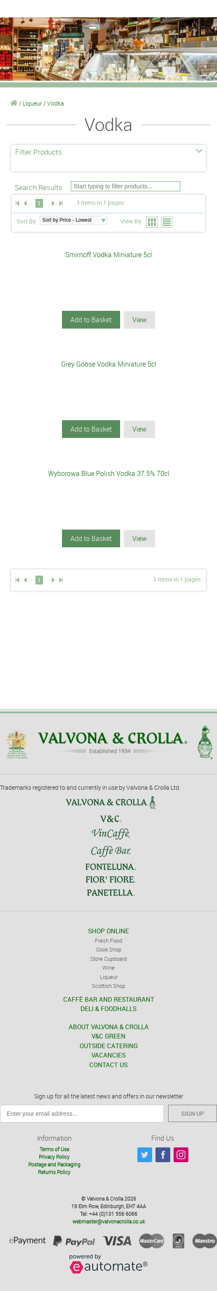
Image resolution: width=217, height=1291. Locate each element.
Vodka (55, 103)
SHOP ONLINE (108, 931)
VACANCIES (108, 1055)
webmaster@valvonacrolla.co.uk (108, 1221)
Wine (108, 967)
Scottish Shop (108, 985)
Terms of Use (54, 1149)
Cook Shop (108, 949)
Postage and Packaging (54, 1164)
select (103, 220)
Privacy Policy (54, 1156)
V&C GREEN (108, 1036)
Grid (152, 222)
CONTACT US (108, 1064)
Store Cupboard (108, 958)
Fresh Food (108, 940)
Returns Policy (54, 1172)
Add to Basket (91, 319)
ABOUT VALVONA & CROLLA (109, 1026)
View (139, 319)
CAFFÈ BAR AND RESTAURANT (108, 999)
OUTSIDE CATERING (109, 1045)
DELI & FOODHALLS (108, 1008)
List (167, 222)
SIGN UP (192, 1113)
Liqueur (32, 103)
